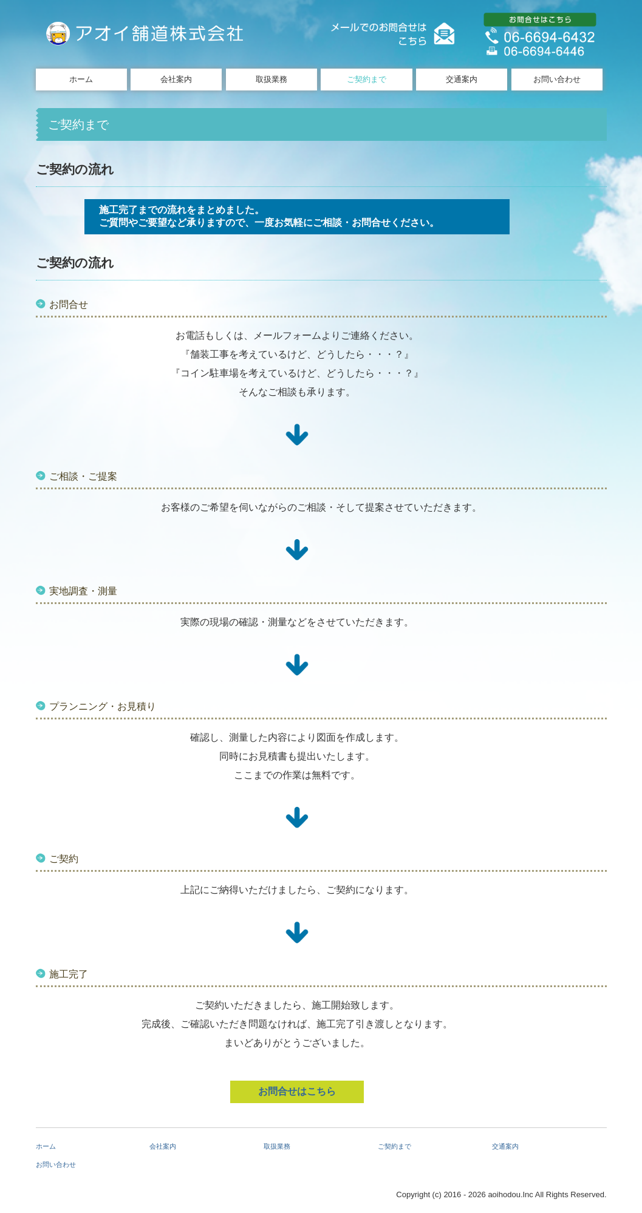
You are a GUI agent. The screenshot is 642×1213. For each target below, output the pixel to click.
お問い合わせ (557, 79)
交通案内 (461, 79)
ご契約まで (366, 79)
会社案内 (176, 79)
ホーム (81, 79)
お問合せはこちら (297, 1091)
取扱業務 (271, 79)
